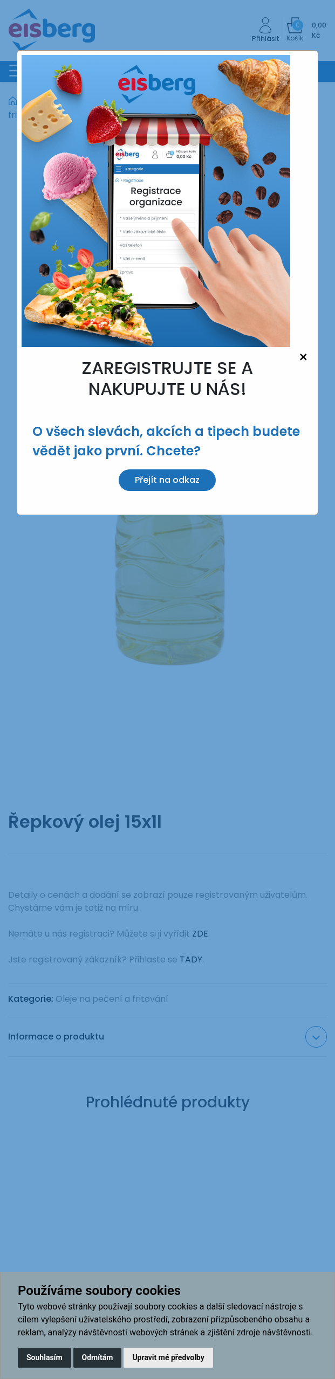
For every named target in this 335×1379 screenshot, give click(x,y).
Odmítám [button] (97, 1357)
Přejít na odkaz (167, 480)
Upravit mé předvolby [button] (168, 1357)
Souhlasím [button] (44, 1357)
